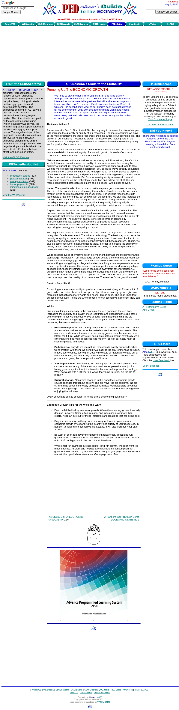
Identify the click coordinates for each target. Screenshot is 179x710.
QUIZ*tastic (104, 690)
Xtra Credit (148, 309)
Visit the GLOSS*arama (16, 157)
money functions (19, 181)
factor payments (19, 184)
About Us (74, 692)
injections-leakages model (24, 187)
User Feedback (161, 360)
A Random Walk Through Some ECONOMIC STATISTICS (121, 518)
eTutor (137, 690)
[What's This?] (160, 92)
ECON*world (76, 690)
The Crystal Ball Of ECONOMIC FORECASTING (65, 518)
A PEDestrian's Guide (154, 307)
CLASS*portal (90, 690)
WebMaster (103, 701)
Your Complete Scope (160, 119)
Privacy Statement (102, 692)
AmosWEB (36, 690)
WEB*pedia (48, 690)
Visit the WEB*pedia (14, 195)
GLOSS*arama (62, 690)
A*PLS (145, 690)
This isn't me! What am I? (160, 124)
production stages (20, 175)
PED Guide (116, 690)
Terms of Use (86, 692)
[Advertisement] (90, 53)
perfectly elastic (19, 178)
